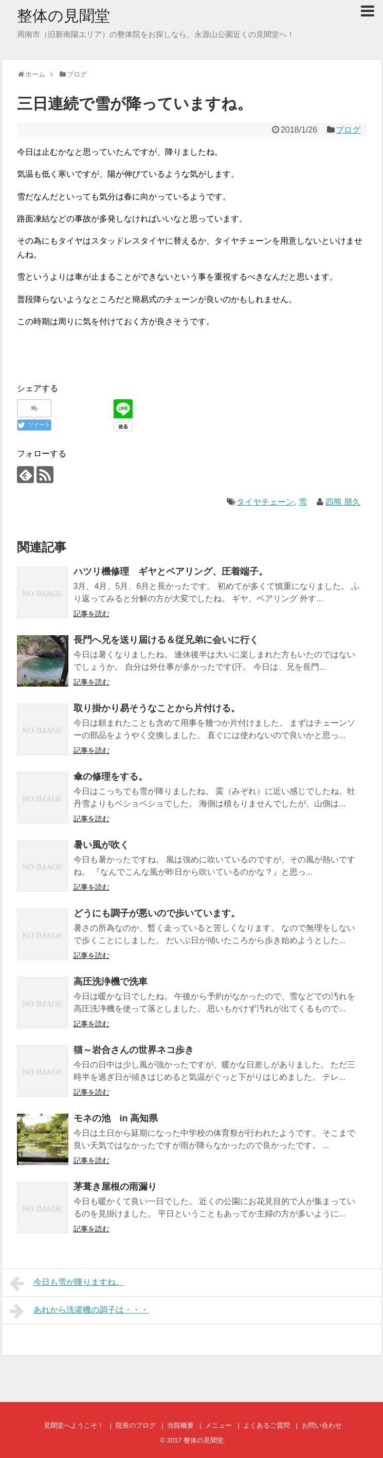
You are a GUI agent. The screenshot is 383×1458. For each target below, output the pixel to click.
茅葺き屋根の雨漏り (115, 1187)
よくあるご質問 (266, 1425)
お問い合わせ (322, 1425)
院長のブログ (136, 1425)
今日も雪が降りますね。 (67, 1283)
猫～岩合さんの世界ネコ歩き (134, 1050)
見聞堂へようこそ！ (74, 1425)
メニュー (218, 1425)
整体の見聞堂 (63, 15)
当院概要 (180, 1425)
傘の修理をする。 (111, 776)
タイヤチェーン (265, 501)
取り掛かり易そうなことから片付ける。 (157, 708)
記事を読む (92, 614)
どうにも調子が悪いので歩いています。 (157, 913)
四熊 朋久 (342, 501)
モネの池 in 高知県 (116, 1118)
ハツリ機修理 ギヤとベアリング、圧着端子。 (171, 571)
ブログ (348, 129)
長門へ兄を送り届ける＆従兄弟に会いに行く (166, 640)
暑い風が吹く (101, 845)
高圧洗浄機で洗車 (111, 981)
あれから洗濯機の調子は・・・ (79, 1311)
